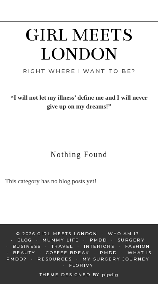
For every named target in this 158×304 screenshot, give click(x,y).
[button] (152, 4)
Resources (54, 259)
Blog (24, 240)
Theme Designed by (79, 274)
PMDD (98, 240)
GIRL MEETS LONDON (79, 44)
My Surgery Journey (116, 259)
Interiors (99, 246)
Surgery (131, 240)
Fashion (137, 246)
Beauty (24, 252)
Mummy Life (61, 240)
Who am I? (123, 233)
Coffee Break (67, 252)
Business (27, 246)
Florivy (81, 265)
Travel (62, 246)
